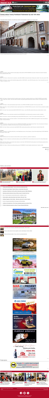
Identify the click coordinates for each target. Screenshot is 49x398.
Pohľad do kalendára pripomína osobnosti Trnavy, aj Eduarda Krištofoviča (15, 205)
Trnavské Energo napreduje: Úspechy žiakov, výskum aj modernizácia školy (42, 383)
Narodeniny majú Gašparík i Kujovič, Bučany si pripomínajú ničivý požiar (23, 182)
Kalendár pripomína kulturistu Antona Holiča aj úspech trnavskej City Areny (16, 193)
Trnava (1, 382)
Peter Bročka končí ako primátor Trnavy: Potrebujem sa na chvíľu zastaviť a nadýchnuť (29, 384)
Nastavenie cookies (45, 388)
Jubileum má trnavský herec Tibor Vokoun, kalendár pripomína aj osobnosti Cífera (17, 203)
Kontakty (40, 388)
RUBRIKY (15, 2)
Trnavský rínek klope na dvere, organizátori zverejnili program (17, 383)
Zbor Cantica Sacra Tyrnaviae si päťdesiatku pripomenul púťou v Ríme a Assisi (17, 227)
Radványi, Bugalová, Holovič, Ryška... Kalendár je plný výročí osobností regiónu (16, 199)
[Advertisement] (24, 63)
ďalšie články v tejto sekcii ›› (45, 207)
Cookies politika (46, 389)
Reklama (36, 388)
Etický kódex (32, 388)
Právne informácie (19, 388)
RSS (38, 388)
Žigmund (47, 0)
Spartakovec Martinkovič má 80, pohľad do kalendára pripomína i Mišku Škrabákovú (39, 182)
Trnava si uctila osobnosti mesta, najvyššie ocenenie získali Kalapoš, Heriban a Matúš (18, 230)
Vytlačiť (47, 149)
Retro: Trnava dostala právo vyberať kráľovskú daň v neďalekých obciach (14, 195)
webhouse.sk (29, 396)
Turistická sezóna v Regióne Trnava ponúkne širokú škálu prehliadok (5, 383)
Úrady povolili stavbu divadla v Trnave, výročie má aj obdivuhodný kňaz (7, 182)
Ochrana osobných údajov (26, 388)
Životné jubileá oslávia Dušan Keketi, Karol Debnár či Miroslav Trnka (14, 197)
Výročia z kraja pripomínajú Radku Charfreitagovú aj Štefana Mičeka (14, 201)
